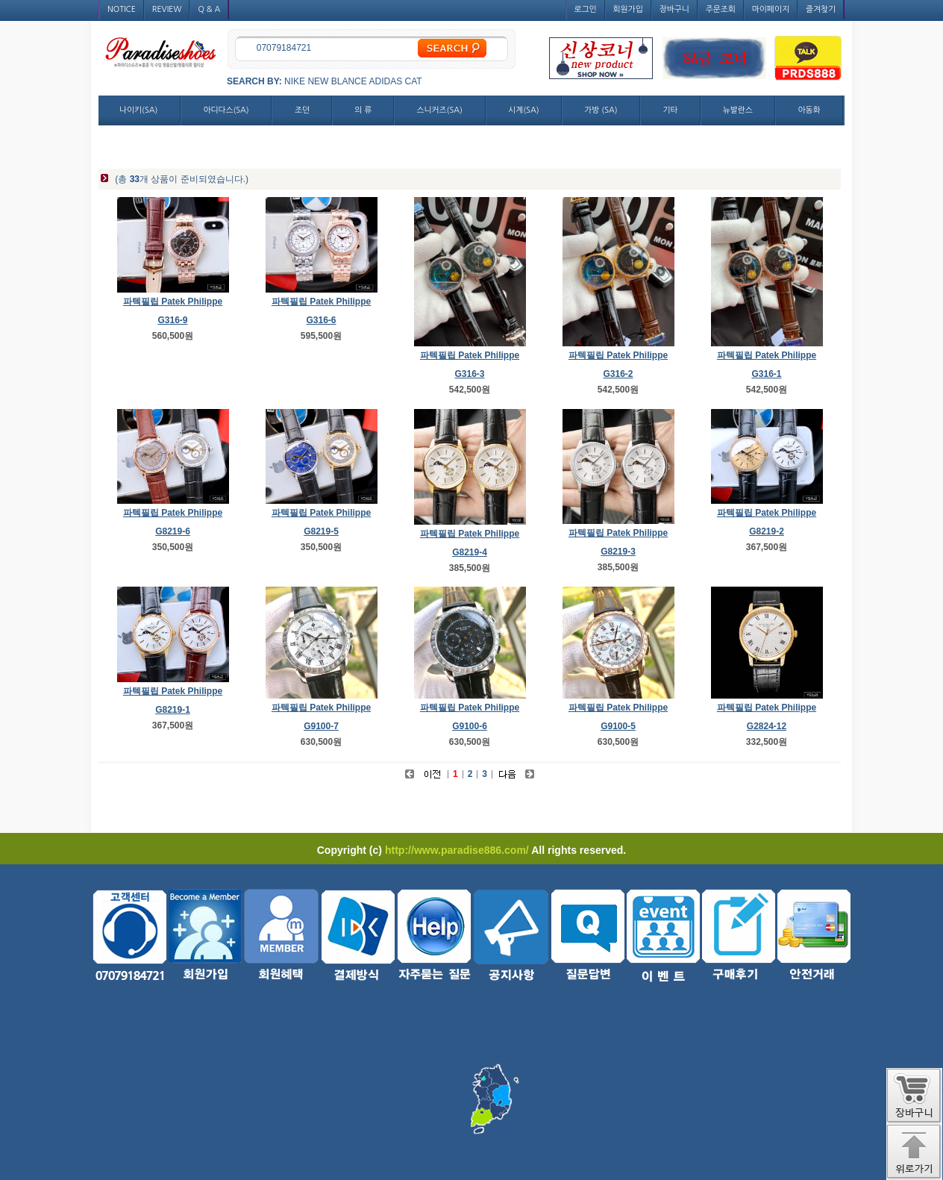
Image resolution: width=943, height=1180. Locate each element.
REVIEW (167, 9)
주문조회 (721, 9)
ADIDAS (385, 81)
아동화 (809, 110)
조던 (302, 110)
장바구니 (674, 9)
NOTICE (121, 9)
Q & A (209, 9)
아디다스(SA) (225, 110)
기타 (669, 110)
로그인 (585, 9)
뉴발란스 (738, 110)
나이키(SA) (138, 110)
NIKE (294, 81)
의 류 (363, 110)
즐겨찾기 (821, 9)
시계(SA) (523, 110)
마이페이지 (770, 9)
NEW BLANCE (336, 81)
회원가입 (628, 9)
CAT (413, 81)
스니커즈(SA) (440, 110)
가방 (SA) (600, 110)
